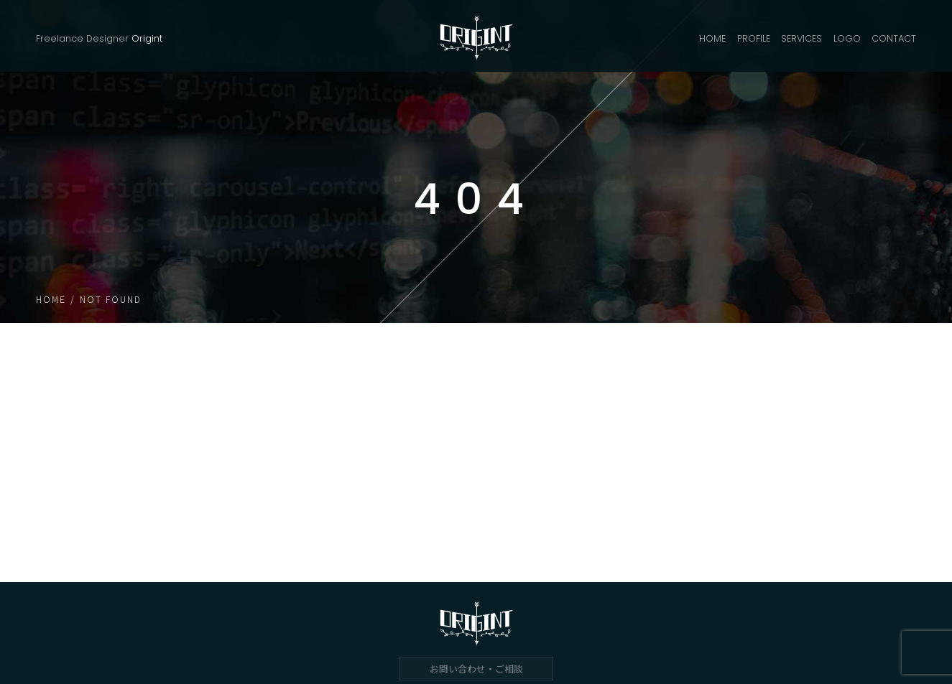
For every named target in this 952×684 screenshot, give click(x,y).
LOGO (847, 38)
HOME (712, 38)
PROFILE (753, 38)
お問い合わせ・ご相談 (476, 668)
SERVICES (801, 38)
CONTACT (894, 38)
